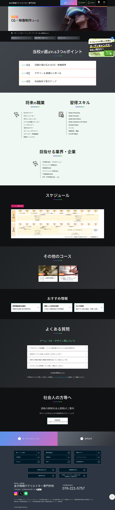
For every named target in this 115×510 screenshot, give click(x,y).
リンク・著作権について (20, 499)
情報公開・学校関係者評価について (22, 501)
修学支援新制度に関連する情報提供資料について (44, 501)
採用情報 (60, 501)
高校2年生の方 (41, 470)
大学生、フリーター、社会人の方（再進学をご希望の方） (70, 475)
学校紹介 (48, 457)
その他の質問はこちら (57, 376)
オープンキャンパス (71, 2)
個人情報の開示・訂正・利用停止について (63, 499)
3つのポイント (15, 38)
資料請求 (83, 2)
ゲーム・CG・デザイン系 (31, 33)
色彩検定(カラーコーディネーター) (57, 424)
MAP (39, 489)
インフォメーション (81, 457)
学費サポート (79, 452)
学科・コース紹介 (18, 33)
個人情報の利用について (45, 499)
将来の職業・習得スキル (41, 38)
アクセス (99, 3)
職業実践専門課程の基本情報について (84, 499)
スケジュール (61, 38)
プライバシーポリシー (32, 499)
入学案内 (18, 457)
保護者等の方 (73, 470)
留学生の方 (42, 475)
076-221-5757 (73, 488)
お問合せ (92, 2)
